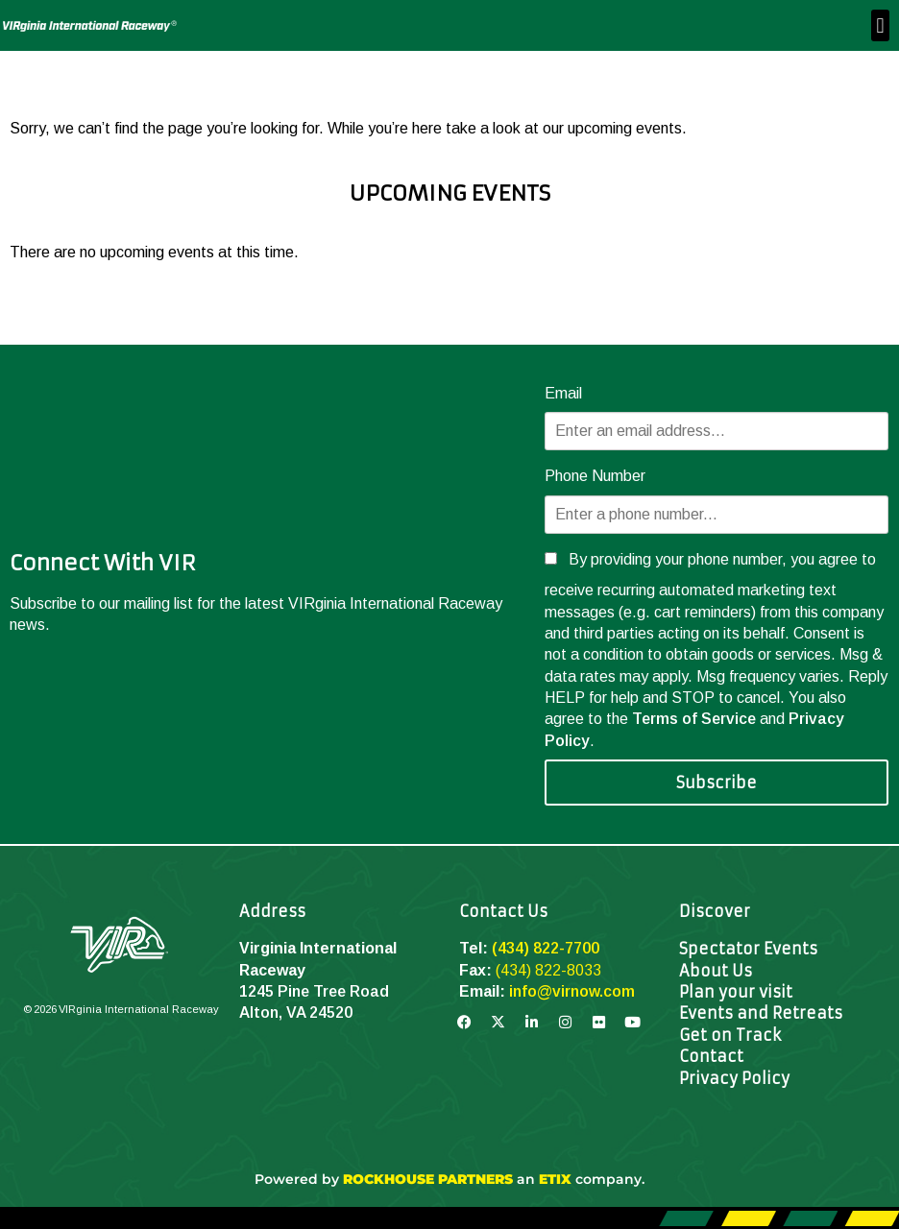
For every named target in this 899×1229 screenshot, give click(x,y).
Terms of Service (694, 719)
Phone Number (595, 476)
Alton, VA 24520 (295, 1012)
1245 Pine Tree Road (314, 991)
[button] (880, 25)
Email (563, 393)
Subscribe (716, 782)
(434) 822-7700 (545, 948)
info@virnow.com (572, 991)
